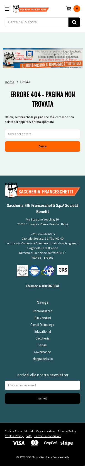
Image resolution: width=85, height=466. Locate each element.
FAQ (29, 436)
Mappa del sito (42, 359)
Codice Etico (13, 431)
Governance (42, 352)
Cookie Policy (14, 436)
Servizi (42, 345)
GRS (62, 270)
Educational (42, 331)
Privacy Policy (67, 431)
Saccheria (42, 338)
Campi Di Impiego (42, 324)
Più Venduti (42, 318)
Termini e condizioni (47, 436)
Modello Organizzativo (40, 431)
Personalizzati (43, 311)
